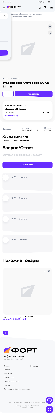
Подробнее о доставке (15, 116)
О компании (9, 377)
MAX (31, 408)
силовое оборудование (12, 16)
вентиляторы (29, 16)
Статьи (7, 385)
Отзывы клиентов (11, 382)
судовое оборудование (21, 14)
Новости (7, 370)
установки (37, 14)
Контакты (6, 2)
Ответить (23, 177)
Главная (5, 14)
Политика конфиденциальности (17, 389)
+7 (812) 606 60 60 (45, 2)
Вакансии (34, 366)
